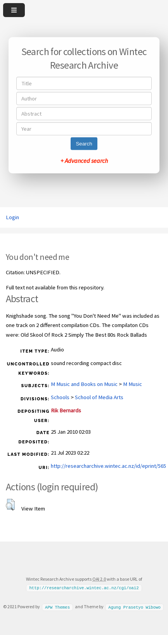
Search (84, 144)
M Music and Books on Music (84, 384)
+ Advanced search (84, 160)
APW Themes (57, 606)
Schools (60, 397)
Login (12, 217)
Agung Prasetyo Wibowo (134, 606)
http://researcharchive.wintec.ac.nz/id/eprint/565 (108, 465)
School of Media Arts (99, 397)
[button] (10, 504)
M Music (132, 384)
